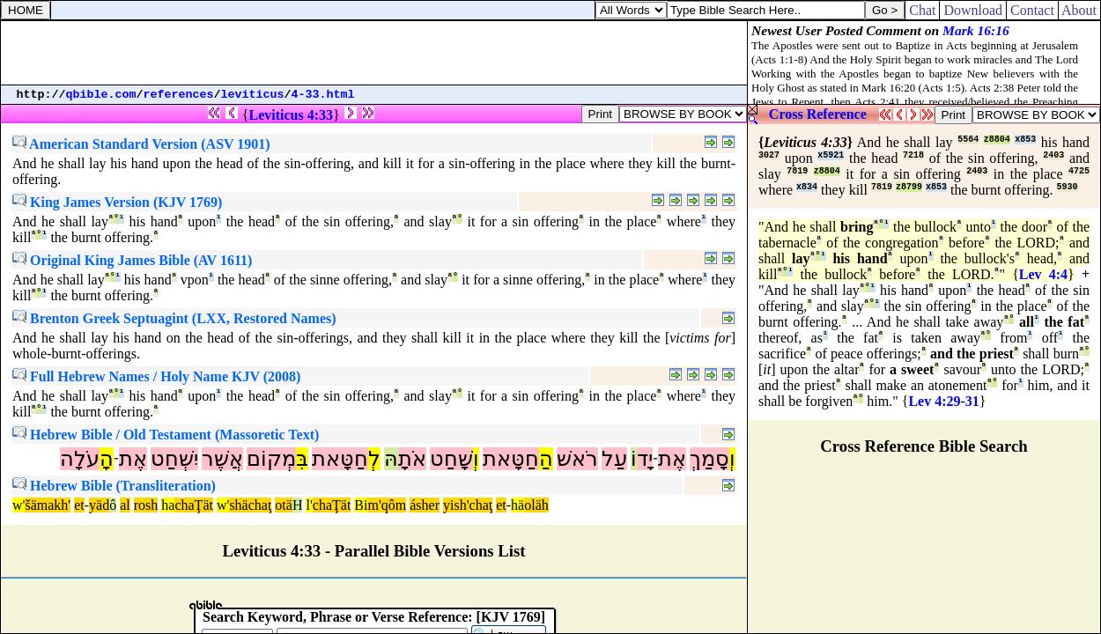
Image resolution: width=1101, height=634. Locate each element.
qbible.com (101, 94)
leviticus (252, 94)
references (179, 94)
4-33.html (323, 94)
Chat (922, 10)
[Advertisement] (374, 52)
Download (973, 10)
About (1079, 10)
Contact (1032, 10)
